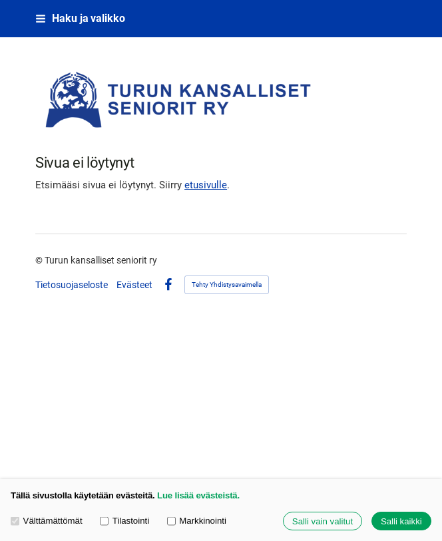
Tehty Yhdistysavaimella (227, 284)
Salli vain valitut (322, 521)
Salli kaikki (401, 521)
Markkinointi (196, 521)
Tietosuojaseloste (71, 284)
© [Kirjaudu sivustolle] (40, 260)
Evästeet (134, 284)
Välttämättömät (47, 521)
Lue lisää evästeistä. (198, 495)
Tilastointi (124, 521)
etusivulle (205, 185)
